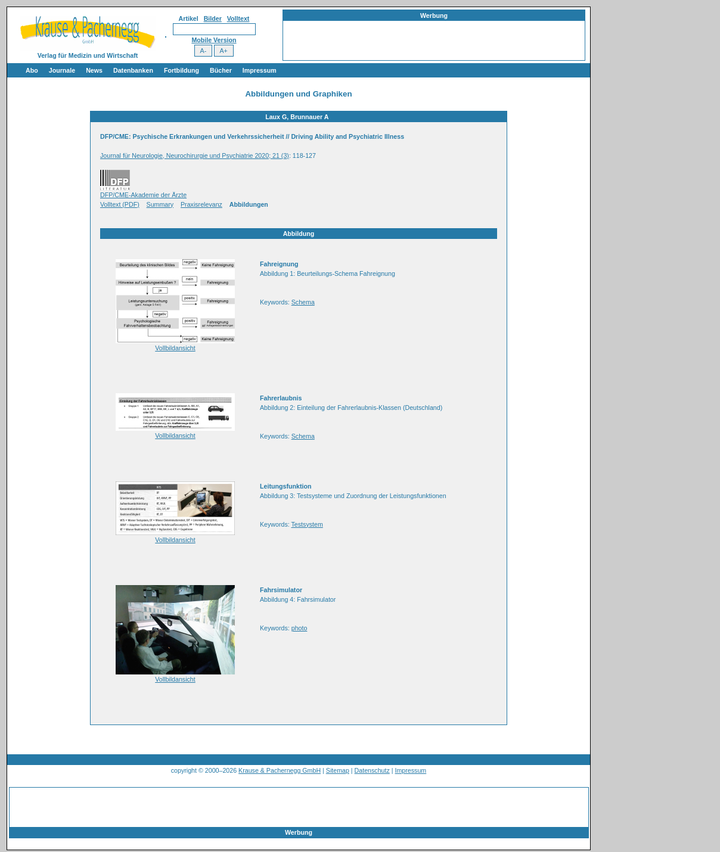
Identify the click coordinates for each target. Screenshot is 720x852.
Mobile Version (213, 39)
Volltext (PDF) (119, 204)
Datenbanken (133, 70)
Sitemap (337, 770)
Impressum (260, 70)
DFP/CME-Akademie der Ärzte (143, 194)
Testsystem (307, 524)
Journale (62, 70)
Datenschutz (372, 770)
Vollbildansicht (175, 348)
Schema (303, 302)
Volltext (238, 18)
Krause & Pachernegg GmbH (279, 770)
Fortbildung (181, 70)
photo (299, 628)
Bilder (213, 18)
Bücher (221, 70)
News (94, 70)
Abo (32, 70)
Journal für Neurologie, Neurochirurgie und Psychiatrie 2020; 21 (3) (194, 155)
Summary (160, 204)
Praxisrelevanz (201, 204)
